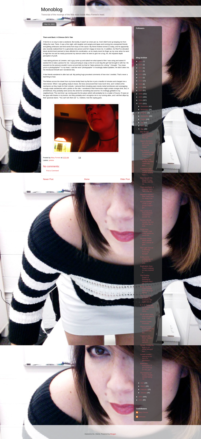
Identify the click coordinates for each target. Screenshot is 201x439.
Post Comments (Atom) (91, 186)
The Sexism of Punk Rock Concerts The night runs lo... (146, 299)
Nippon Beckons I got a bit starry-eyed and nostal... (146, 144)
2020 (141, 65)
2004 (141, 100)
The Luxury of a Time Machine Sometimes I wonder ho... (146, 214)
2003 (141, 103)
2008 (141, 87)
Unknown (142, 417)
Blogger (113, 434)
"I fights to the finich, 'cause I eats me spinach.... (146, 339)
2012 (141, 78)
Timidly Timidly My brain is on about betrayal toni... (147, 348)
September (145, 116)
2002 (141, 397)
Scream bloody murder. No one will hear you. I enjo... (147, 223)
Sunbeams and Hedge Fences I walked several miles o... (147, 172)
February (144, 389)
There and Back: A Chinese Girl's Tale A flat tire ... (147, 189)
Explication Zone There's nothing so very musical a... (147, 269)
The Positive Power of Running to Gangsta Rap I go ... (146, 279)
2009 (141, 84)
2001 (141, 400)
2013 (141, 74)
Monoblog (51, 9)
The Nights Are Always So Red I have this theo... (146, 162)
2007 (141, 90)
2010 (141, 81)
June (143, 126)
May (142, 129)
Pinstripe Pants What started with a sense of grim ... (146, 242)
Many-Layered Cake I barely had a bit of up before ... (146, 290)
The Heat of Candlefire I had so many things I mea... (147, 153)
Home (87, 179)
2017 (141, 68)
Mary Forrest (143, 412)
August (143, 119)
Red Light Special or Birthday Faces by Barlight (146, 251)
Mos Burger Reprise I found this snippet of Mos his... (146, 135)
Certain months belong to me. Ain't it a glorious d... (146, 357)
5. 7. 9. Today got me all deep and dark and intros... (147, 308)
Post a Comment (52, 171)
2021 (141, 61)
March (143, 386)
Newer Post (48, 179)
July (142, 123)
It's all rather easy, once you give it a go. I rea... (147, 316)
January (144, 393)
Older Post (125, 179)
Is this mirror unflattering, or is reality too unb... (146, 260)
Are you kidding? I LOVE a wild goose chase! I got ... (146, 205)
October (144, 113)
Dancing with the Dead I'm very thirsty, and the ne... (146, 181)
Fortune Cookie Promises (146, 323)
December (145, 106)
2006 (141, 94)
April (142, 383)
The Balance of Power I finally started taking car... (146, 376)
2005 (141, 97)
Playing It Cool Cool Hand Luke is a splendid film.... (147, 330)
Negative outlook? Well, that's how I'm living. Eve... (147, 196)
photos (51, 160)
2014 (141, 71)
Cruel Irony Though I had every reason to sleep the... (147, 232)
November (145, 109)
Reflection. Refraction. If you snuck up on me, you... (146, 367)
